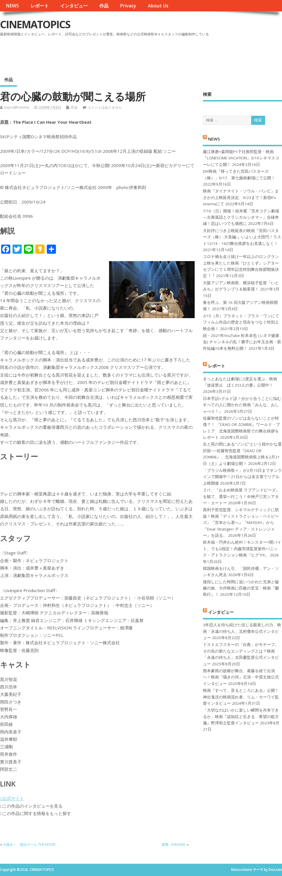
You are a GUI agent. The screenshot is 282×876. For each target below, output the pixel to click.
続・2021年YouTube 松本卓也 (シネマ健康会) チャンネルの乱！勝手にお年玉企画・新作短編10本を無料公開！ (242, 342)
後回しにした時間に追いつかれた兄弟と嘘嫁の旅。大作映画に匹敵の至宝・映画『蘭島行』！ (241, 588)
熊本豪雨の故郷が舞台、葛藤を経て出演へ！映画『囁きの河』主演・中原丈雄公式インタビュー (241, 677)
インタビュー (74, 6)
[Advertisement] (173, 54)
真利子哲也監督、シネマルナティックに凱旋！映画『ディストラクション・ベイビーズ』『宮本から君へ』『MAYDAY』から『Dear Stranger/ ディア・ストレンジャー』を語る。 (241, 522)
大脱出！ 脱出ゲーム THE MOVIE (29, 844)
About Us (158, 6)
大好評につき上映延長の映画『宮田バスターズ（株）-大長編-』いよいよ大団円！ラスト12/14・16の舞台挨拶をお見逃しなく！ (242, 237)
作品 (103, 6)
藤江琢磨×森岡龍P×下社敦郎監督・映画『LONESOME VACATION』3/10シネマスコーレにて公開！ (241, 158)
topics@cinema (16, 107)
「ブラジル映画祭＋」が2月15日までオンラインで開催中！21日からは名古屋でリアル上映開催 (242, 477)
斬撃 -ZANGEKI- (174, 844)
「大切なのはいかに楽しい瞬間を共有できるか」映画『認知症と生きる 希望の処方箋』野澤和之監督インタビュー (241, 716)
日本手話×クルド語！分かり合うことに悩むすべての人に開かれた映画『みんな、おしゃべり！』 (242, 405)
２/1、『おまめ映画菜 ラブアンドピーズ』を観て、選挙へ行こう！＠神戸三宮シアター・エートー (241, 496)
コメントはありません (105, 107)
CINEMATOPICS (35, 24)
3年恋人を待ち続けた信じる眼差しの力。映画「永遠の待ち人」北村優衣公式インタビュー (242, 631)
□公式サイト (12, 798)
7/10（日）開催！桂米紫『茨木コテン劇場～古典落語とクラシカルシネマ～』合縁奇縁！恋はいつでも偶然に (241, 217)
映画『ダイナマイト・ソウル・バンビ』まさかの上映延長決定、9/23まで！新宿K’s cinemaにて (241, 197)
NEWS (12, 6)
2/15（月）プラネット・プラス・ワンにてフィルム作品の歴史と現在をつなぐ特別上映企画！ (241, 322)
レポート (40, 6)
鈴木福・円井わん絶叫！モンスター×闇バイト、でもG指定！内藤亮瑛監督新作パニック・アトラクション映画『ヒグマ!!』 (242, 549)
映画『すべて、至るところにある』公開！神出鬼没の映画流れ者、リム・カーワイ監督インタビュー (241, 697)
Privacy (128, 6)
